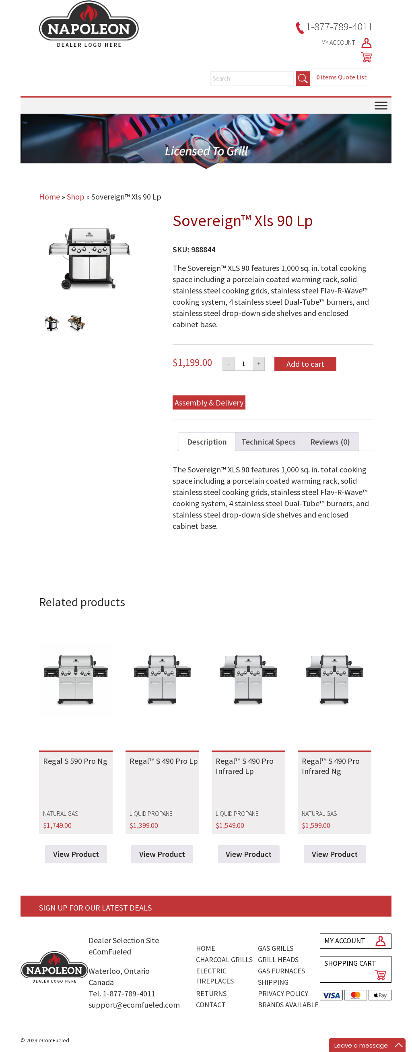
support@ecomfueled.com (134, 1005)
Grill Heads (278, 959)
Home (49, 196)
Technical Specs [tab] (268, 442)
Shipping (273, 982)
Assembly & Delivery (209, 402)
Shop (75, 196)
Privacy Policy (283, 993)
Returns (211, 993)
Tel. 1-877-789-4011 (122, 993)
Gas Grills (275, 948)
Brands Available (288, 1004)
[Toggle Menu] (381, 106)
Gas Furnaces (281, 970)
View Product (76, 854)
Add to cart (305, 364)
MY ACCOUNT (347, 43)
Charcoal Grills (224, 959)
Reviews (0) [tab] (330, 442)
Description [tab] (207, 442)
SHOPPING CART (350, 963)
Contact (211, 1004)
